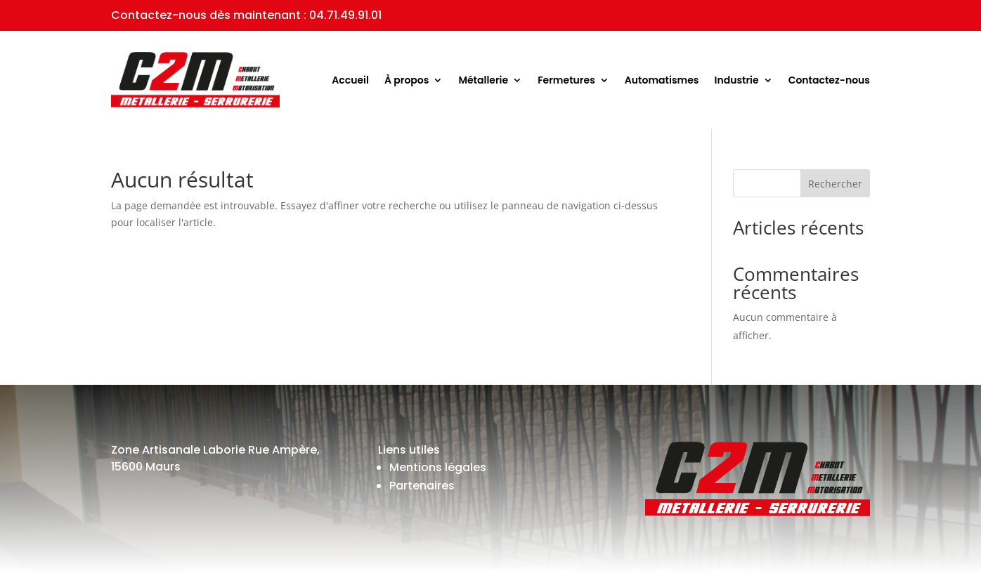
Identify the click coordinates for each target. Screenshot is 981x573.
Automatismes (662, 80)
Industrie (737, 80)
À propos (406, 80)
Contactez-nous (829, 80)
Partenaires (422, 485)
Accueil (350, 80)
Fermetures (566, 80)
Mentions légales (437, 467)
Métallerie (483, 80)
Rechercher (835, 183)
